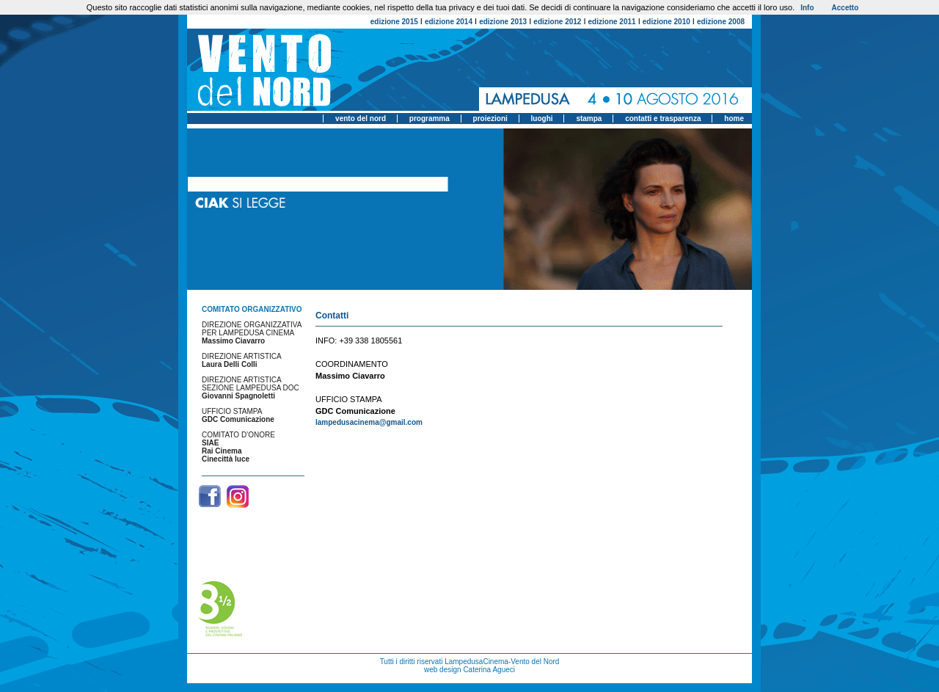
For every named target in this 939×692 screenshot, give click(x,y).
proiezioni (490, 118)
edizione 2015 (394, 22)
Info (807, 8)
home (734, 118)
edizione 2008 (721, 22)
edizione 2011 (612, 22)
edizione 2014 (448, 22)
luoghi (542, 118)
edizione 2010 (666, 22)
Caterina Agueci (489, 670)
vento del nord (360, 118)
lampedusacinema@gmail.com (369, 422)
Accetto (845, 8)
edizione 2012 (557, 22)
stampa (589, 118)
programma (429, 118)
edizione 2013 (503, 22)
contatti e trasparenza (663, 118)
